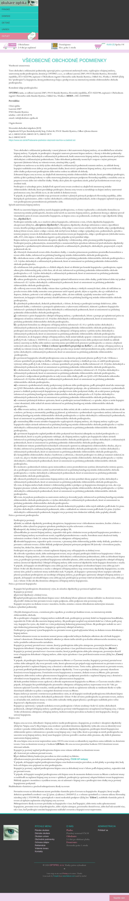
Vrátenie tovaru (42, 848)
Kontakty (39, 851)
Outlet (20, 36)
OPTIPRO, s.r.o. (57, 865)
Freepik (56, 876)
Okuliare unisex (42, 836)
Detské (6, 23)
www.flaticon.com (68, 876)
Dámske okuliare (42, 833)
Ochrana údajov (42, 842)
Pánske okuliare (42, 830)
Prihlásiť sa (103, 830)
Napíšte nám (119, 898)
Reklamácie (40, 845)
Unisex (5, 29)
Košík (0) (111, 44)
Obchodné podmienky (45, 839)
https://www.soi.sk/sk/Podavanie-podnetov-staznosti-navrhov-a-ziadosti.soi (42, 140)
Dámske (6, 16)
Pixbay (65, 873)
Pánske (6, 9)
